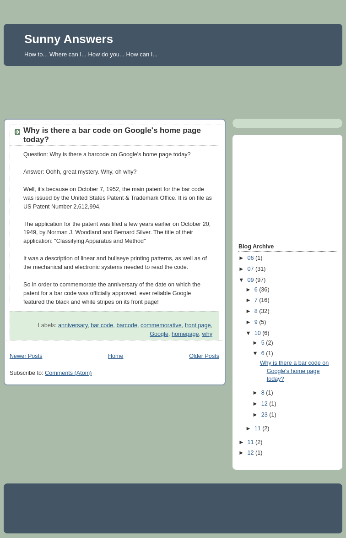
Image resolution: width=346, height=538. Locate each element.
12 (265, 404)
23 (265, 415)
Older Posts (204, 356)
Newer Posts (26, 356)
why (207, 334)
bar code (102, 325)
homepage (185, 334)
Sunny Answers (68, 39)
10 (258, 333)
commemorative (161, 325)
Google (159, 334)
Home (116, 356)
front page (198, 325)
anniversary (72, 325)
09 (252, 280)
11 (258, 428)
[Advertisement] (173, 89)
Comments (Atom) (68, 373)
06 (252, 258)
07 (252, 269)
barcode (126, 325)
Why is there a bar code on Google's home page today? (294, 371)
